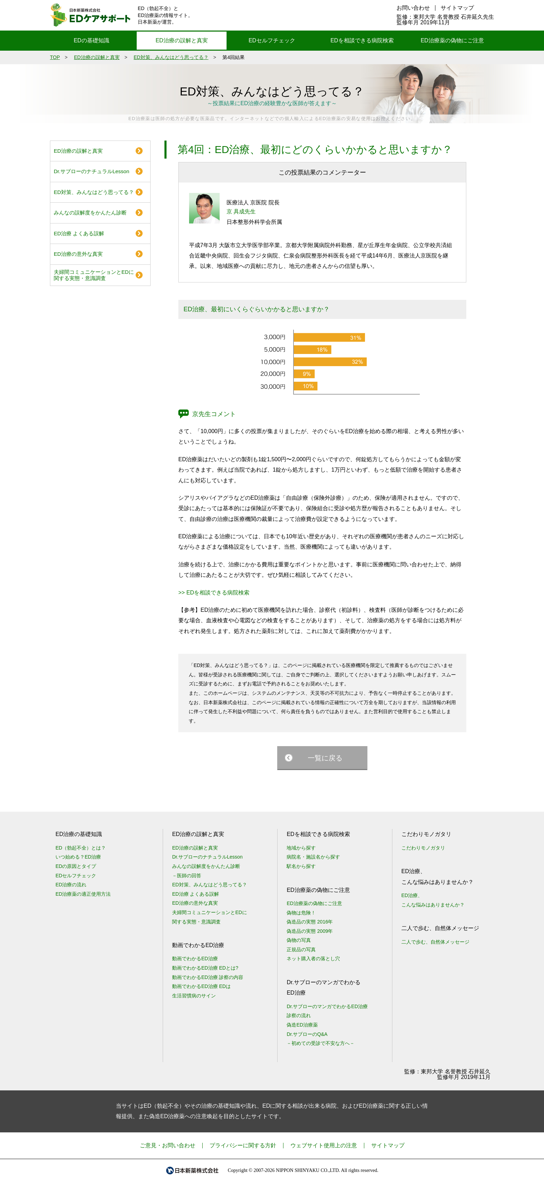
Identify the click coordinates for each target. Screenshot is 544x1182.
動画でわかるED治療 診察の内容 (207, 977)
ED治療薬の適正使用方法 (83, 894)
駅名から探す (301, 866)
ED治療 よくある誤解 (79, 233)
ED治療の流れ (71, 884)
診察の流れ (299, 1015)
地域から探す (301, 848)
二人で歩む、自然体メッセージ (435, 942)
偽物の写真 (299, 940)
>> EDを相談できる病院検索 (213, 593)
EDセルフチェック (271, 40)
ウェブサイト (323, 1145)
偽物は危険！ (301, 912)
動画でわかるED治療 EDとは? (205, 968)
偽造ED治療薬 (302, 1025)
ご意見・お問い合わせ (167, 1145)
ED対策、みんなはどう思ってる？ (171, 57)
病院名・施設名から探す (313, 857)
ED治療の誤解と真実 (181, 40)
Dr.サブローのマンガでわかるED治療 (327, 1006)
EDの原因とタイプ (76, 866)
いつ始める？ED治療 (78, 857)
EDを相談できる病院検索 (361, 40)
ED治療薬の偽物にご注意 (452, 40)
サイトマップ (457, 8)
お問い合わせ (413, 8)
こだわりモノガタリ (423, 848)
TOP (55, 57)
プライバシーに (243, 1145)
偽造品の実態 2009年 (310, 931)
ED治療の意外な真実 (78, 254)
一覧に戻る (325, 758)
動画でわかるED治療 (195, 958)
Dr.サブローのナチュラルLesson (91, 171)
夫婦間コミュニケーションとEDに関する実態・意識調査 (94, 275)
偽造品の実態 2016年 (310, 922)
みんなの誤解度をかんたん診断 (90, 213)
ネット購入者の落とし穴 (313, 958)
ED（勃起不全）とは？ (81, 848)
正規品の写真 (301, 949)
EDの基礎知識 (91, 40)
